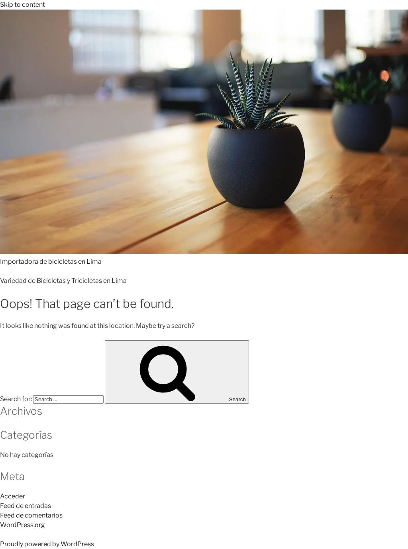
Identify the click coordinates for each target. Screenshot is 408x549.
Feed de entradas (25, 506)
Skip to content (22, 4)
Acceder (12, 496)
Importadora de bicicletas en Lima (51, 261)
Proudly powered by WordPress (47, 544)
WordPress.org (22, 525)
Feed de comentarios (31, 515)
